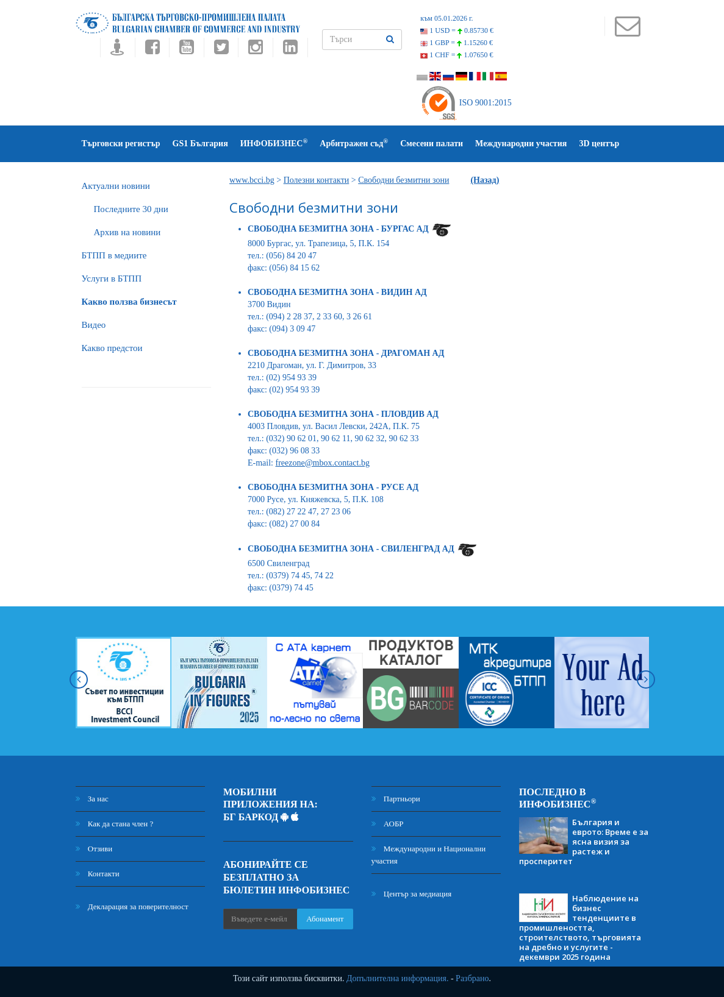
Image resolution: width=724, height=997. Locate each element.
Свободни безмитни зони (403, 180)
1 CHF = (456, 55)
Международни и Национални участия (428, 854)
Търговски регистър (121, 143)
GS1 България (200, 143)
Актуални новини (116, 186)
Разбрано (472, 978)
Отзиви (94, 848)
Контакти (98, 873)
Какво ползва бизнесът (129, 302)
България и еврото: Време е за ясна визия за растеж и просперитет (583, 842)
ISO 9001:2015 (465, 102)
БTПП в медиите (114, 255)
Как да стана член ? (115, 823)
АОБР (387, 823)
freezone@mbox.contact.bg (323, 462)
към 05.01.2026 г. (446, 18)
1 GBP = (456, 42)
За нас (92, 798)
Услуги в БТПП (112, 278)
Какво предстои (112, 348)
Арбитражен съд (354, 143)
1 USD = (456, 30)
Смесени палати (431, 143)
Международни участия (521, 143)
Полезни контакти (316, 180)
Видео (94, 325)
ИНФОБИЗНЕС (274, 143)
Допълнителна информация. (397, 978)
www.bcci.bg (251, 180)
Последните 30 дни (131, 209)
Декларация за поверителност (132, 906)
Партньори (395, 798)
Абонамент (324, 918)
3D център (599, 143)
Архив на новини (127, 232)
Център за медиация (411, 893)
